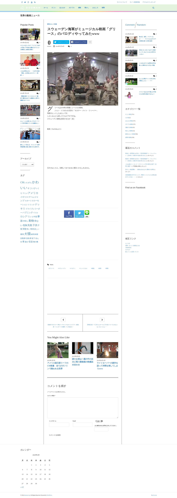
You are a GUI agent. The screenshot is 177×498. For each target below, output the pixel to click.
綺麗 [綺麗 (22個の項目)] (36, 234)
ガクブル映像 (129, 124)
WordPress (49, 495)
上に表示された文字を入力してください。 (105, 425)
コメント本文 (51, 395)
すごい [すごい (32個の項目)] (30, 188)
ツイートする (79, 214)
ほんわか (62, 7)
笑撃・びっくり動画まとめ (132, 245)
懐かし (87, 7)
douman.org (27, 495)
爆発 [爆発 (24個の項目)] (22, 234)
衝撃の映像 (128, 137)
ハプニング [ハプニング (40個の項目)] (27, 212)
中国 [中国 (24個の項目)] (35, 217)
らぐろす (127, 243)
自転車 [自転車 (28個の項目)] (28, 238)
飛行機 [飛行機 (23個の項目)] (35, 242)
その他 (127, 117)
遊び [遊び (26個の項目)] (26, 242)
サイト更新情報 (135, 2)
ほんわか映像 (129, 121)
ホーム (46, 7)
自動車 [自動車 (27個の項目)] (23, 238)
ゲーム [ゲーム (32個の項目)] (31, 197)
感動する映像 (129, 127)
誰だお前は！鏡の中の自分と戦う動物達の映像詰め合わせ (82, 362)
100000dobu (128, 247)
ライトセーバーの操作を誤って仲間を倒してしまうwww (107, 366)
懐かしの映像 (129, 130)
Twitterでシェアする (63, 42)
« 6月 (22, 487)
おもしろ (95, 7)
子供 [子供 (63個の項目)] (35, 225)
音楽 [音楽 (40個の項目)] (31, 242)
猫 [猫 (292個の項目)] (29, 234)
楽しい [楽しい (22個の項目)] (36, 229)
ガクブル (72, 7)
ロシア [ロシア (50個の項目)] (23, 216)
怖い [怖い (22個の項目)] (28, 229)
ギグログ (127, 249)
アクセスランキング (149, 2)
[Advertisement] (82, 241)
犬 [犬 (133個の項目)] (25, 233)
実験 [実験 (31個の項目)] (24, 229)
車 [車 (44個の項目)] (23, 241)
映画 (93, 268)
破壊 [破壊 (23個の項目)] (32, 234)
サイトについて (122, 2)
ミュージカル (83, 268)
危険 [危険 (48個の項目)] (25, 225)
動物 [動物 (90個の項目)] (31, 220)
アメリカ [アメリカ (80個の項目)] (33, 193)
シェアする (69, 214)
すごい (54, 7)
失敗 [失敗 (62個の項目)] (29, 225)
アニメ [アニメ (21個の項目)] (25, 193)
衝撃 (103, 7)
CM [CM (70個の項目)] (22, 182)
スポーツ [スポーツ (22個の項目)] (28, 201)
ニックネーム (52, 421)
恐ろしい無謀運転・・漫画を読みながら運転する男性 (139, 169)
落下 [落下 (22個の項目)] (33, 238)
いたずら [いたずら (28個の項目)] (28, 183)
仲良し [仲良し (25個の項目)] (25, 221)
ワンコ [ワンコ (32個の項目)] (30, 217)
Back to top (154, 495)
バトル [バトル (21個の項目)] (35, 213)
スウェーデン (62, 268)
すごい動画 (128, 114)
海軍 (100, 268)
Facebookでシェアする (80, 42)
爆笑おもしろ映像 (52, 24)
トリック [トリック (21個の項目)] (31, 205)
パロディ (73, 268)
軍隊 (107, 268)
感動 (79, 7)
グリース (51, 268)
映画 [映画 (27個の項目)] (32, 229)
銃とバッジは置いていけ (131, 251)
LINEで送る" (87, 214)
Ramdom (141, 25)
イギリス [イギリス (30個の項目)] (24, 197)
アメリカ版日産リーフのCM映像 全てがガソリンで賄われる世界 (57, 366)
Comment (130, 25)
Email (74, 421)
